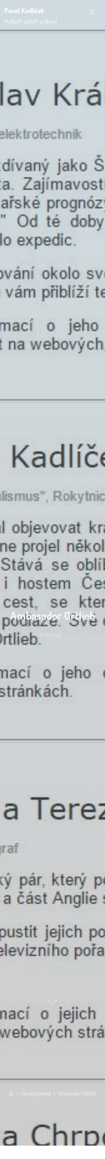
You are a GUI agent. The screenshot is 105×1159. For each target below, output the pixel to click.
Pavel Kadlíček (24, 10)
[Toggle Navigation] (92, 12)
